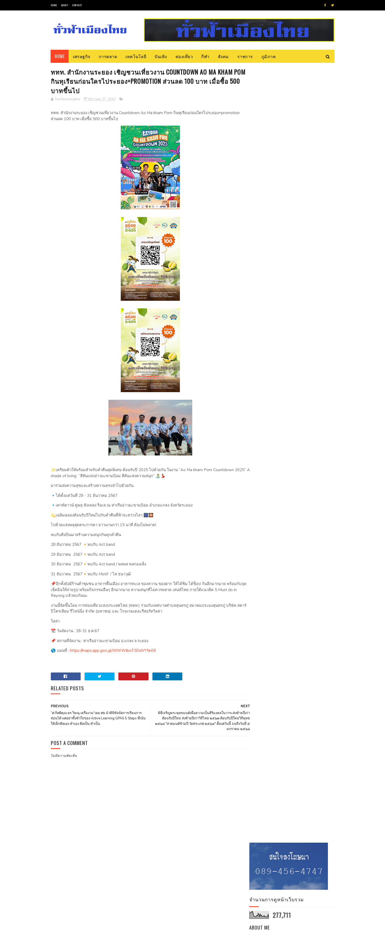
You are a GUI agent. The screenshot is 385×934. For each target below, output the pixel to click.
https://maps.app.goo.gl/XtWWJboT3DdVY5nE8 (112, 651)
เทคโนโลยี (136, 56)
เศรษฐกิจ (82, 56)
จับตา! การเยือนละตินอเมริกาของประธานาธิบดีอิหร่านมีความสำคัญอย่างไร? (306, 273)
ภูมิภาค (268, 56)
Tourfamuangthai (294, 166)
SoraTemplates (75, 927)
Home (54, 5)
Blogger (113, 927)
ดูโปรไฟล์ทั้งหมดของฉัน (294, 173)
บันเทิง (161, 56)
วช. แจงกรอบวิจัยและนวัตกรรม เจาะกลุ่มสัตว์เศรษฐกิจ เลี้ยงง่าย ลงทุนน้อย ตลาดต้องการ (306, 247)
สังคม (223, 56)
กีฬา (205, 56)
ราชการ (245, 56)
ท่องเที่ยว (184, 56)
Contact (77, 5)
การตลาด (108, 56)
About (64, 5)
